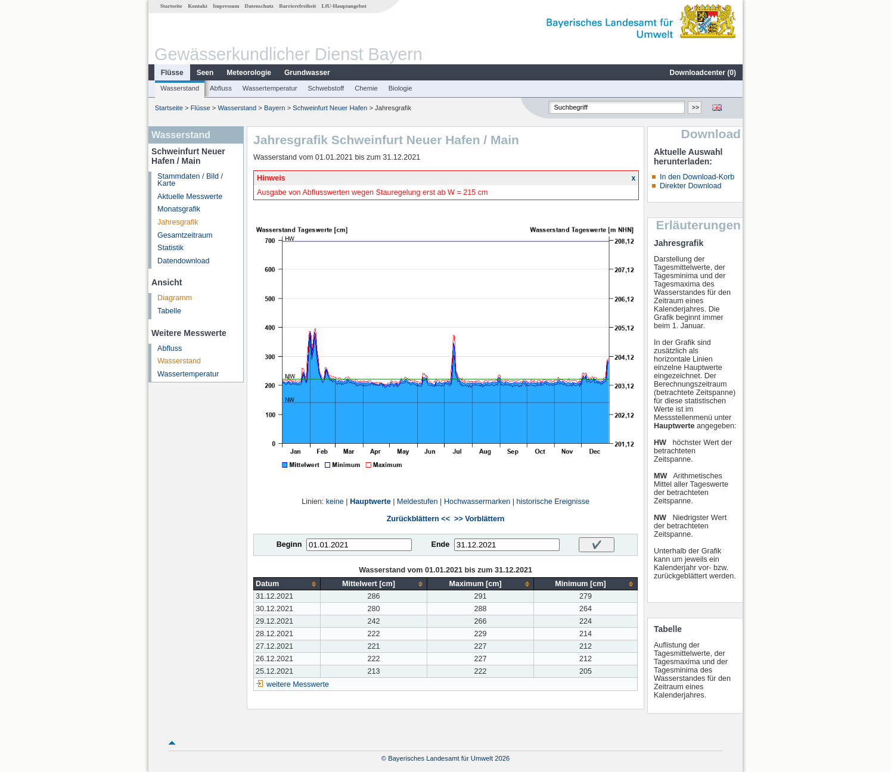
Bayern (274, 107)
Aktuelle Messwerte (189, 196)
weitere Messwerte (297, 684)
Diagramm (174, 298)
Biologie (400, 88)
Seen (205, 73)
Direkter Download (691, 186)
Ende (440, 544)
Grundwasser (307, 73)
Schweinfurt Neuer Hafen (330, 107)
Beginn (289, 544)
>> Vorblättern (479, 519)
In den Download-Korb (697, 177)
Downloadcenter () (703, 73)
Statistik (170, 248)
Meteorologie (248, 73)
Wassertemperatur (270, 88)
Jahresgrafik (177, 222)
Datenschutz (259, 6)
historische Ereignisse (552, 501)
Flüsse (172, 73)
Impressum (226, 6)
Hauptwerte (370, 501)
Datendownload (183, 261)
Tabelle (169, 311)
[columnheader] (287, 584)
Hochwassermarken (477, 501)
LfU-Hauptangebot (344, 6)
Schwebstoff (326, 88)
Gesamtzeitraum (184, 235)
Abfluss (221, 88)
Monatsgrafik (178, 209)
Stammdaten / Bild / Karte (190, 180)
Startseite (171, 6)
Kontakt (197, 6)
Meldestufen (417, 501)
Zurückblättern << (418, 519)
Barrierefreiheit (297, 6)
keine (335, 501)
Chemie (366, 88)
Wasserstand (179, 88)
